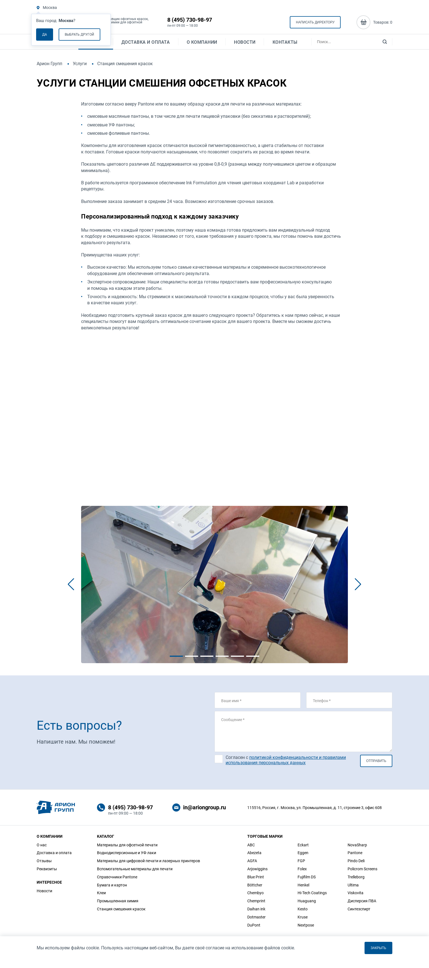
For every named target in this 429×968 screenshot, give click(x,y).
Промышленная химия (117, 901)
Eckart (303, 845)
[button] (71, 584)
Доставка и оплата (145, 43)
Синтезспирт (359, 909)
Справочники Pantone (117, 877)
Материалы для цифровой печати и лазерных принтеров (148, 861)
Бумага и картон (112, 885)
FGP (301, 861)
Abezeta (254, 853)
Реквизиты (47, 869)
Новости (245, 43)
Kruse (303, 917)
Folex (302, 869)
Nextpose (306, 925)
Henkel (303, 885)
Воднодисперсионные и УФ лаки (126, 853)
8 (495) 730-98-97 (189, 20)
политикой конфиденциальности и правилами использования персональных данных (286, 760)
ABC (251, 845)
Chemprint (256, 901)
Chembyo (255, 893)
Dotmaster (256, 917)
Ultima (353, 885)
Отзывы (44, 861)
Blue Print (255, 877)
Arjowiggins (257, 869)
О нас (42, 845)
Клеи (101, 893)
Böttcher (254, 885)
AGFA (252, 861)
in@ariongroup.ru (204, 807)
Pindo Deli (356, 861)
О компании (202, 43)
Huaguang (307, 901)
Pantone (355, 853)
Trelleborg (356, 877)
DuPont (253, 925)
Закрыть (378, 948)
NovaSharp (357, 845)
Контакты (285, 43)
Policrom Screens (362, 869)
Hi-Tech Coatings (312, 893)
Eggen (303, 853)
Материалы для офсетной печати (127, 845)
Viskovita (355, 893)
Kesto (303, 909)
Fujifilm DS (307, 877)
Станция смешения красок (121, 909)
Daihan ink (256, 909)
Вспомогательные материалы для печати (135, 869)
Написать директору (315, 22)
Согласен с (286, 760)
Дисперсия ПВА (362, 901)
